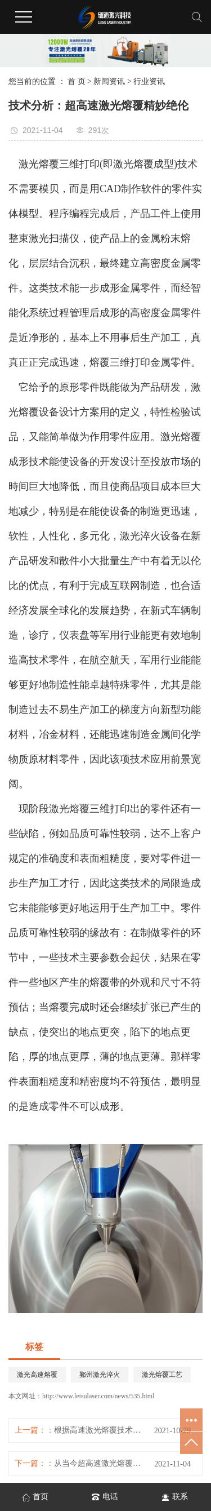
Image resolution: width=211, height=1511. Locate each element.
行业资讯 (149, 81)
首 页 (77, 81)
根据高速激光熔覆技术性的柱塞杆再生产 (99, 1430)
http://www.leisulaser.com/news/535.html (98, 1396)
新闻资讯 (109, 81)
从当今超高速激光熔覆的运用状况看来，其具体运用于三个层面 (99, 1463)
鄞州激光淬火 (99, 1375)
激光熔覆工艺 (162, 1375)
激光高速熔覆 (37, 1375)
